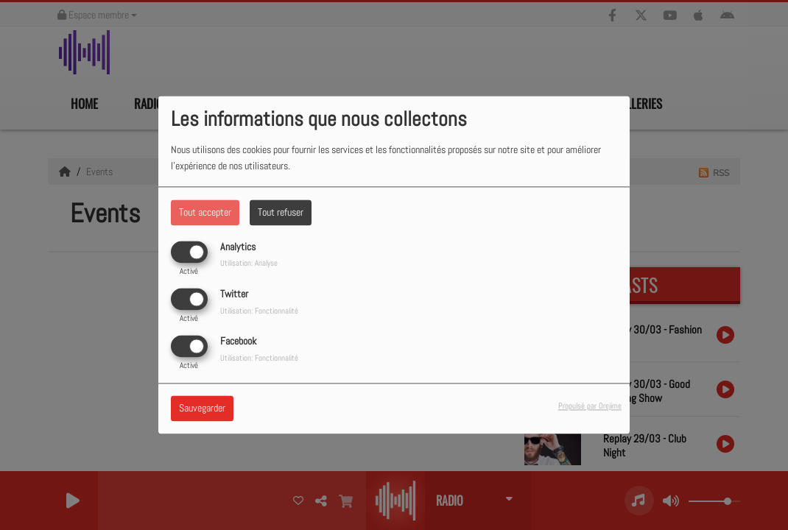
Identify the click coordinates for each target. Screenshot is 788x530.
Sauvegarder (202, 408)
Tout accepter (205, 212)
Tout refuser (280, 212)
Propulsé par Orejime (590, 406)
